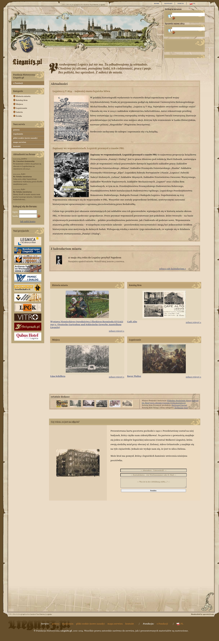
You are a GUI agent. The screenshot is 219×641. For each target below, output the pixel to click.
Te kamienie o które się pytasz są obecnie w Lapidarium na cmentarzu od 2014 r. (27, 165)
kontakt (17, 146)
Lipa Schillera (57, 376)
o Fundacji (18, 83)
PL (192, 3)
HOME (156, 3)
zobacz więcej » (116, 331)
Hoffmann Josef (181, 407)
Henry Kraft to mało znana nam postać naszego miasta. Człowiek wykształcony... (27, 196)
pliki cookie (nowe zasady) (25, 138)
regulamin (18, 134)
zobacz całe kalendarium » (172, 268)
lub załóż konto (28, 221)
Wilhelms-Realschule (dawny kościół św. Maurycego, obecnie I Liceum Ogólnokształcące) (170, 401)
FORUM (180, 3)
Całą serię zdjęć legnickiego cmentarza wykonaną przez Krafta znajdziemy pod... (28, 180)
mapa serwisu (19, 142)
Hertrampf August (179, 405)
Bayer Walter (134, 376)
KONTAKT (168, 3)
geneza (16, 129)
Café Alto (132, 321)
